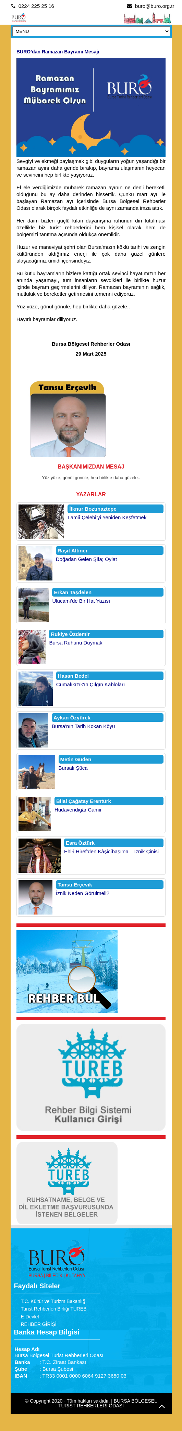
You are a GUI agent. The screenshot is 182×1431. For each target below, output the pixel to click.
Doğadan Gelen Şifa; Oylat (86, 559)
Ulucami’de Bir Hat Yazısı (81, 601)
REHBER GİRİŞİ (39, 1324)
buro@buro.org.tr (154, 6)
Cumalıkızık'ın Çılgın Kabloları (90, 684)
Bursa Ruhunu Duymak (75, 643)
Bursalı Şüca (73, 768)
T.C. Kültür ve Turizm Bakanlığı (54, 1301)
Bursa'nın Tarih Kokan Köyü (83, 726)
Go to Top (162, 1406)
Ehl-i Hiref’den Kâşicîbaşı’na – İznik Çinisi (111, 851)
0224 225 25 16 (36, 6)
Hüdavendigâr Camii (77, 810)
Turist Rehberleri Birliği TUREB (54, 1309)
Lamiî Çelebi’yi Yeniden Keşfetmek (107, 517)
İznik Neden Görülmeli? (82, 893)
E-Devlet (30, 1316)
